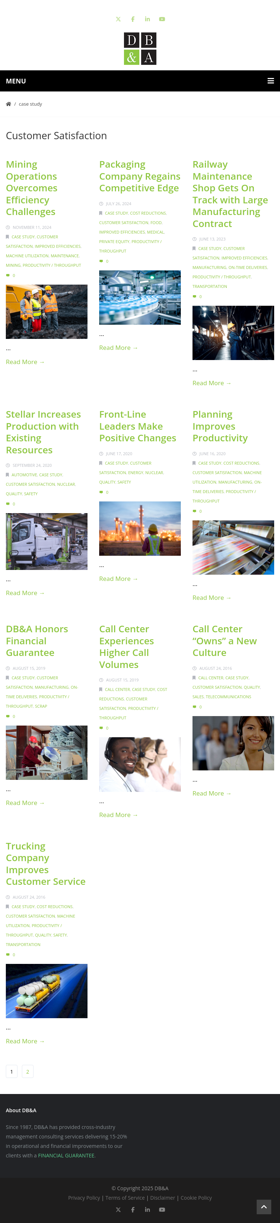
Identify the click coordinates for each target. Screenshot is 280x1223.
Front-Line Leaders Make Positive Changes (137, 425)
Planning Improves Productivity (220, 425)
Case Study (30, 104)
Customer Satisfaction (123, 222)
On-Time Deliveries (248, 267)
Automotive (24, 474)
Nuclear (66, 484)
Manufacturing (209, 267)
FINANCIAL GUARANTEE (66, 1155)
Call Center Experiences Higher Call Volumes (126, 646)
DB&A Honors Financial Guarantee (37, 640)
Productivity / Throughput (52, 265)
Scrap (41, 706)
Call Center (117, 689)
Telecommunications (229, 696)
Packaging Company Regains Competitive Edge (139, 175)
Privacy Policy (84, 1197)
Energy (135, 472)
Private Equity (114, 241)
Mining (13, 265)
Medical (155, 232)
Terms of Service (125, 1197)
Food (156, 222)
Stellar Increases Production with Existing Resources (43, 431)
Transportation (209, 286)
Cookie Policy (196, 1197)
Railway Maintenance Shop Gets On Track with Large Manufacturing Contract (230, 193)
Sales (198, 696)
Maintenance (65, 255)
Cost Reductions (148, 213)
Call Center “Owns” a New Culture (224, 640)
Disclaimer (162, 1197)
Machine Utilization (27, 255)
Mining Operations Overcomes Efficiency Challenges (32, 187)
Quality (14, 493)
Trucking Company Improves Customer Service (46, 863)
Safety (31, 493)
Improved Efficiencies (58, 246)
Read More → (25, 361)
